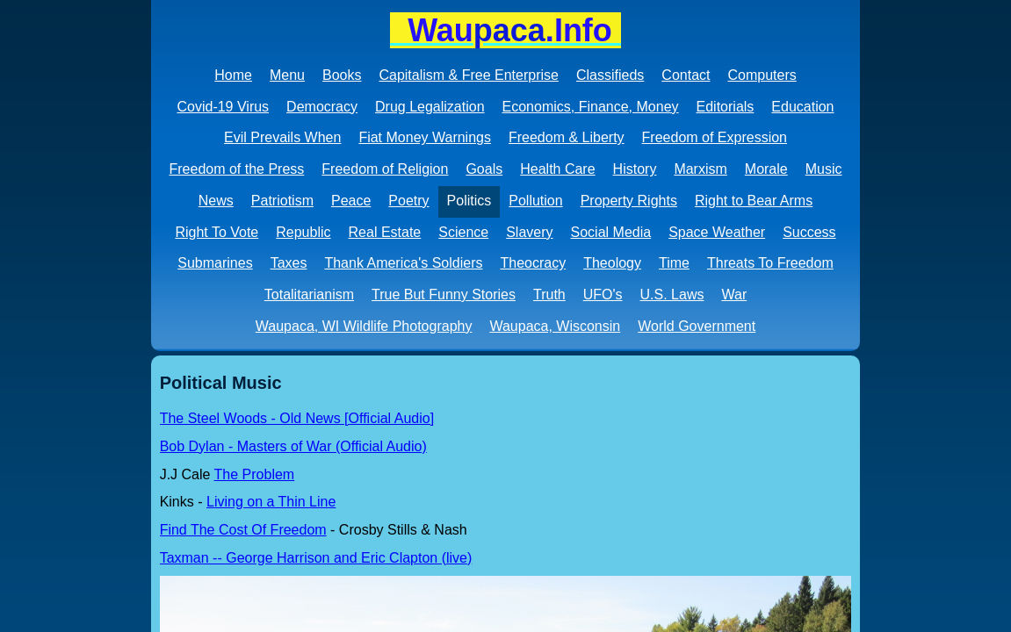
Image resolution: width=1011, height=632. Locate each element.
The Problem (254, 474)
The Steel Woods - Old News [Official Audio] (297, 418)
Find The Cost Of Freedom (243, 529)
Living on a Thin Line (271, 501)
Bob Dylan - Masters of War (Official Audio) (293, 446)
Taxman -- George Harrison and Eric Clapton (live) (316, 557)
